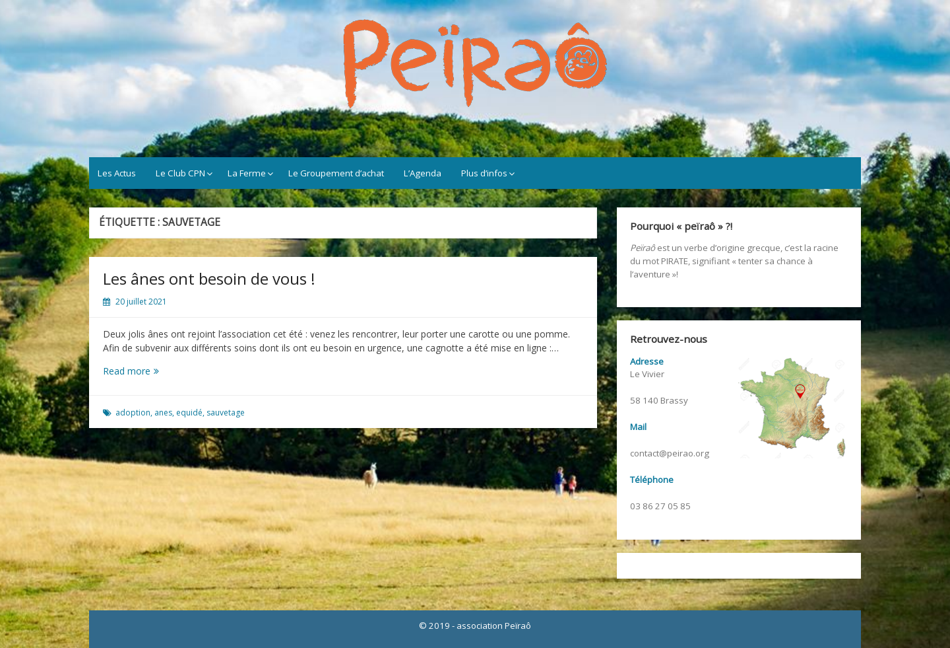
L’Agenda (422, 173)
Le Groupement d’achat (336, 173)
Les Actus (117, 173)
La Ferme (247, 173)
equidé (189, 412)
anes (163, 412)
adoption (132, 412)
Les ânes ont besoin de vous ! (209, 278)
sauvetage (225, 412)
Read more (141, 371)
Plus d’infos (484, 173)
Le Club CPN (180, 173)
